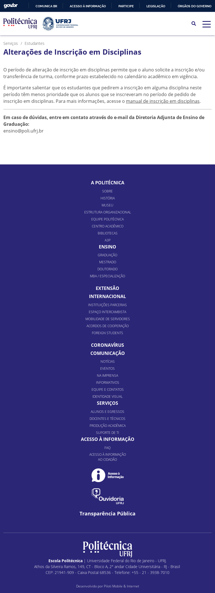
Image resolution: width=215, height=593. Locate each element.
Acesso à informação (88, 6)
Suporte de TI (107, 432)
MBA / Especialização (107, 276)
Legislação (155, 6)
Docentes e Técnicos (107, 418)
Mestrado (107, 262)
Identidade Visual (107, 396)
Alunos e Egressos (107, 411)
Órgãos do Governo (194, 6)
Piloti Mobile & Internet (121, 586)
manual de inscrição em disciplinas (163, 101)
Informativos (107, 382)
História (108, 198)
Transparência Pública (107, 513)
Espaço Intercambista (107, 312)
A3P (108, 240)
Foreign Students (107, 333)
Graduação (107, 255)
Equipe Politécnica (107, 219)
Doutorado (107, 269)
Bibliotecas (108, 233)
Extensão (107, 288)
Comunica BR (46, 6)
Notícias (108, 361)
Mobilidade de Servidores (107, 319)
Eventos (107, 368)
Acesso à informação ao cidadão (107, 457)
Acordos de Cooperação (108, 326)
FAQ (107, 447)
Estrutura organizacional (107, 212)
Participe (126, 6)
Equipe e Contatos (108, 389)
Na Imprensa (107, 375)
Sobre (107, 191)
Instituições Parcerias (107, 305)
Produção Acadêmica (108, 425)
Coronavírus (107, 345)
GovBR (11, 5)
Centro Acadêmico (107, 226)
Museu (107, 205)
